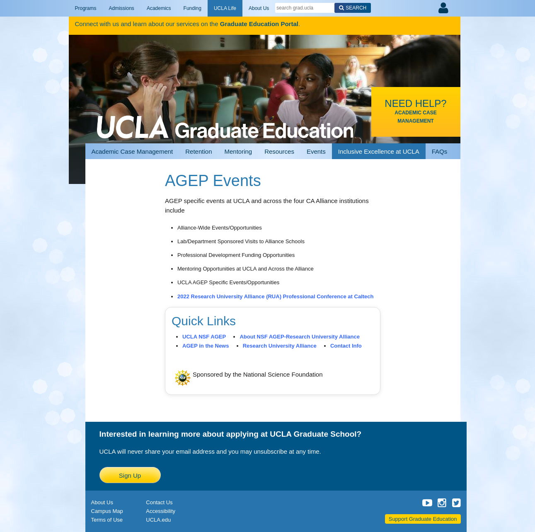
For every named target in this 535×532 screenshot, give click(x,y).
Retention (198, 151)
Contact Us (159, 502)
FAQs (440, 151)
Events (316, 151)
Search (356, 8)
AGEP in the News (205, 346)
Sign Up (130, 475)
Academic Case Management (132, 151)
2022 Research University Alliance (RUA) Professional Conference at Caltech (275, 296)
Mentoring (238, 151)
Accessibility (160, 511)
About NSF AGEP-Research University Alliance (299, 337)
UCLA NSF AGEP (204, 337)
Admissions (121, 8)
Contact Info (346, 346)
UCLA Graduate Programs (225, 116)
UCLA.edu (158, 520)
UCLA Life (225, 8)
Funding (192, 8)
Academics (159, 8)
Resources (279, 151)
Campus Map (107, 511)
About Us (259, 8)
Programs (86, 8)
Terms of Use (107, 520)
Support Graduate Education (423, 519)
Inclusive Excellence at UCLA (378, 151)
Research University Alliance (280, 346)
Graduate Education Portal (259, 23)
